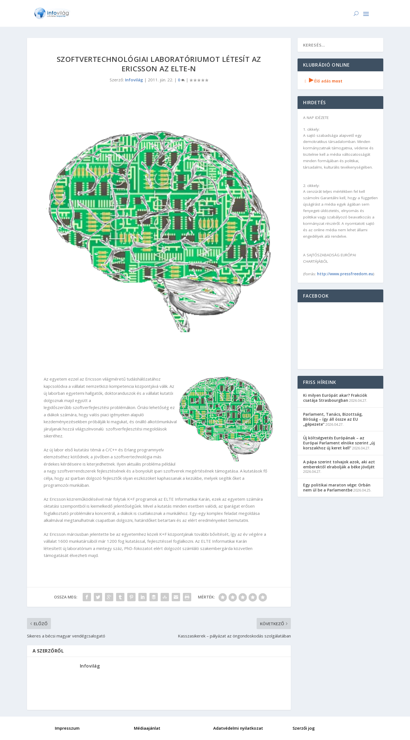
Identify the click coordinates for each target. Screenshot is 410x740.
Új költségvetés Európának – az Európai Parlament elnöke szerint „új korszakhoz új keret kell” (339, 443)
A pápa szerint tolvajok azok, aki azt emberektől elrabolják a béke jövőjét (339, 464)
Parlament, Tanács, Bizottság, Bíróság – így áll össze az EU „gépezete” (333, 419)
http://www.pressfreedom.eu (345, 273)
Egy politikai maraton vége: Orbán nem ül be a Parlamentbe (336, 487)
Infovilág (134, 79)
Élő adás (323, 81)
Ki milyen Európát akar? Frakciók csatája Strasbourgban (335, 398)
